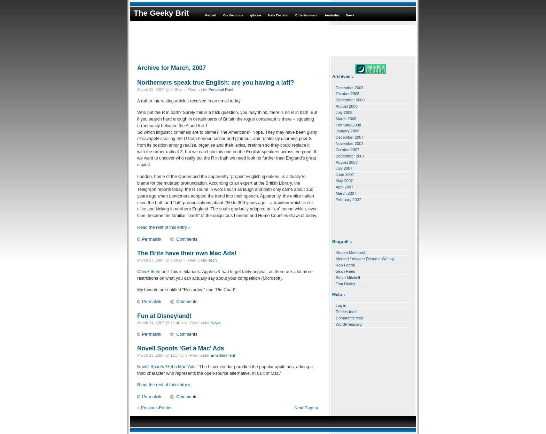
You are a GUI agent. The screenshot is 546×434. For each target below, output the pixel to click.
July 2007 (344, 168)
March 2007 (346, 193)
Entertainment (306, 15)
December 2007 (350, 137)
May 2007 (344, 181)
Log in (341, 305)
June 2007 (345, 174)
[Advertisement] (273, 40)
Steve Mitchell (348, 278)
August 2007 (347, 162)
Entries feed (346, 312)
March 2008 (346, 119)
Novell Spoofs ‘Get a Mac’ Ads (180, 348)
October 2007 (347, 150)
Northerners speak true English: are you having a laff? (215, 82)
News (350, 15)
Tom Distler (345, 284)
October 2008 (347, 94)
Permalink (151, 239)
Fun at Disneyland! (164, 315)
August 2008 (347, 106)
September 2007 (350, 156)
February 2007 (348, 199)
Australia (332, 15)
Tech (213, 260)
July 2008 (344, 112)
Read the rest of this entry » (163, 227)
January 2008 (347, 131)
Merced (210, 15)
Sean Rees (345, 271)
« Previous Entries (154, 407)
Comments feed (349, 318)
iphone (255, 15)
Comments (186, 239)
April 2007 (344, 187)
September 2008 (350, 100)
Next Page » (306, 407)
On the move (233, 15)
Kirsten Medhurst (350, 252)
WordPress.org (349, 324)
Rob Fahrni (345, 265)
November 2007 (350, 143)
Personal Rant (221, 89)
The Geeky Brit (161, 13)
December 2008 (350, 88)
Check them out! (153, 271)
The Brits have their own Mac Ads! (186, 253)
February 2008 (348, 125)
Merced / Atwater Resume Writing (365, 259)
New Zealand (278, 15)
